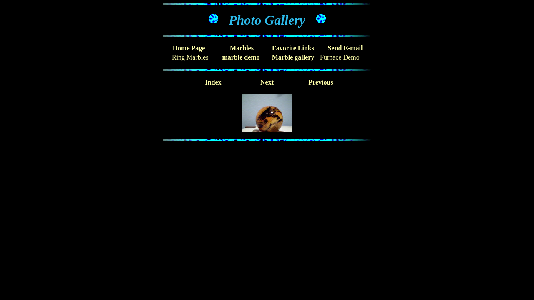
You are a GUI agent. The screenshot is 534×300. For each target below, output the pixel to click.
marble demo (240, 57)
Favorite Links (293, 48)
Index (213, 82)
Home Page (189, 48)
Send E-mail (345, 48)
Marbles (241, 48)
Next (267, 82)
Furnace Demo (340, 57)
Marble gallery (293, 57)
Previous (320, 82)
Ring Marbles (186, 57)
